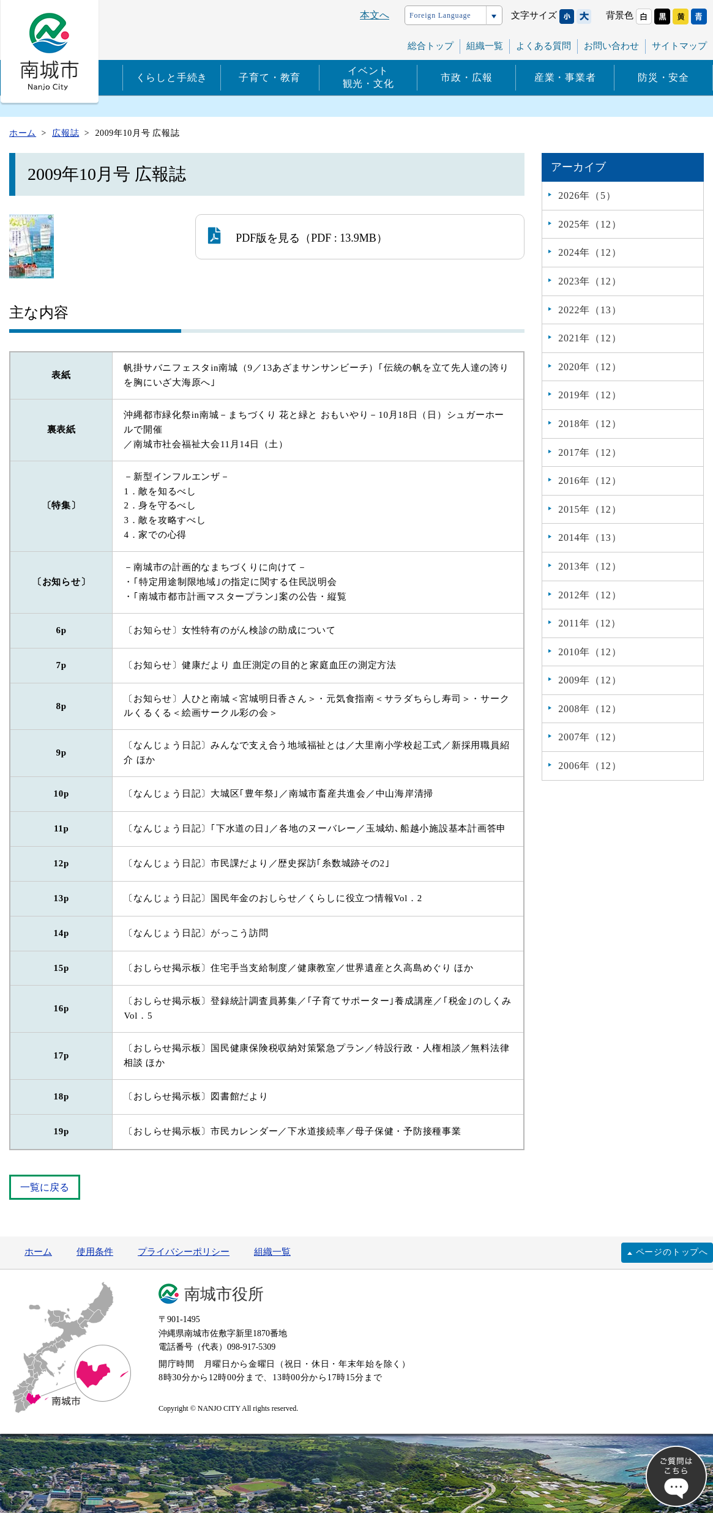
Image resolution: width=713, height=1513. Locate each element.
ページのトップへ (672, 1252)
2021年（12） (589, 338)
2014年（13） (589, 537)
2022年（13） (589, 310)
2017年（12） (589, 452)
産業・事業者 (565, 77)
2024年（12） (589, 252)
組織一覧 (484, 46)
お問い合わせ (611, 46)
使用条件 (95, 1252)
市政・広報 (466, 77)
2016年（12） (589, 480)
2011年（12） (589, 623)
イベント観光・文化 (368, 77)
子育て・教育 (270, 77)
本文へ (374, 15)
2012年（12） (589, 595)
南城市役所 (224, 1294)
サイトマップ (679, 46)
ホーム (38, 1252)
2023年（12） (589, 281)
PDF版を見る (254, 235)
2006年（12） (589, 765)
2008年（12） (589, 709)
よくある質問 (543, 46)
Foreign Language (440, 15)
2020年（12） (589, 367)
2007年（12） (589, 737)
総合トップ (431, 46)
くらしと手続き (172, 77)
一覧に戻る (44, 1187)
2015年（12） (589, 509)
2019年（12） (589, 395)
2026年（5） (587, 195)
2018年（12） (589, 423)
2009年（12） (589, 680)
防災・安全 (663, 77)
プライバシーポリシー (184, 1252)
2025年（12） (589, 224)
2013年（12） (589, 566)
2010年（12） (589, 652)
